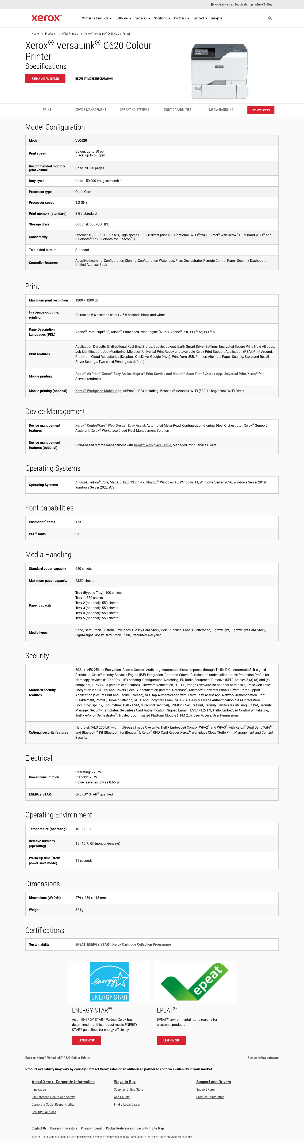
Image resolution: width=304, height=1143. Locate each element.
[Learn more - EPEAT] (194, 1005)
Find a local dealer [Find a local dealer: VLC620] (45, 78)
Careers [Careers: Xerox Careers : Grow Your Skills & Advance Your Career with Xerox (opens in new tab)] (55, 1128)
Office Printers (70, 33)
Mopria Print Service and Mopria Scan (163, 374)
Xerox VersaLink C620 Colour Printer (107, 33)
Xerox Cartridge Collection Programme (141, 944)
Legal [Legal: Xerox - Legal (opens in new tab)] (98, 1128)
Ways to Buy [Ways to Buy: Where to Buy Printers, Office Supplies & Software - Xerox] (125, 1081)
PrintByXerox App (208, 374)
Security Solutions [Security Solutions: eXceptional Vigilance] (44, 1112)
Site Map (158, 1128)
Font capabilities (177, 110)
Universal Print (235, 374)
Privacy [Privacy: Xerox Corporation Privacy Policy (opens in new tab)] (86, 1128)
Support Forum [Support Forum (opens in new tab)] (206, 1089)
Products (50, 33)
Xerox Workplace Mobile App (98, 391)
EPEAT (80, 944)
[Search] (270, 18)
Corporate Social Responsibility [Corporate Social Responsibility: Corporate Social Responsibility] (53, 1104)
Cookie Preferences (119, 1128)
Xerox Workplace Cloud (152, 445)
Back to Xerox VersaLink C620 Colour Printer (57, 1058)
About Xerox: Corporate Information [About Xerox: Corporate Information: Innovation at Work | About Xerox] (63, 1081)
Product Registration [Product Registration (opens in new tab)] (210, 1097)
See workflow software (263, 1058)
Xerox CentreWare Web (95, 426)
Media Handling (221, 110)
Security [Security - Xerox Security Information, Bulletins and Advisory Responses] (142, 1128)
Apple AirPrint (87, 374)
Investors (71, 1128)
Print (47, 110)
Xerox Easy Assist (116, 374)
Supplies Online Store (128, 1089)
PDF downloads (261, 109)
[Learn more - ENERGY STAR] (109, 1005)
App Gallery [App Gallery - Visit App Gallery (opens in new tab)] (122, 1097)
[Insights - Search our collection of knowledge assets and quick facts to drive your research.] (216, 18)
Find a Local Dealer (127, 1104)
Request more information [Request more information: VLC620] (94, 78)
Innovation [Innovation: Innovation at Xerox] (39, 1089)
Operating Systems (134, 110)
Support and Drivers (213, 1081)
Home (35, 33)
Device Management (90, 110)
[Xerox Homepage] (47, 18)
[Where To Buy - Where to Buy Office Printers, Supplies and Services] (261, 4)
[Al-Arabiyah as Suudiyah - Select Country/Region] (229, 4)
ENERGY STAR (99, 944)
